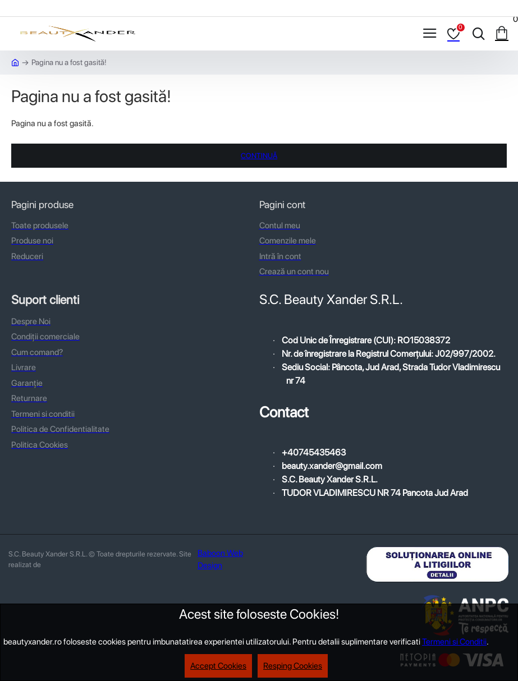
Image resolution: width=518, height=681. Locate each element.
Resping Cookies (292, 666)
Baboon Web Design (220, 559)
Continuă (259, 155)
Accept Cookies (218, 666)
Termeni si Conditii (454, 642)
